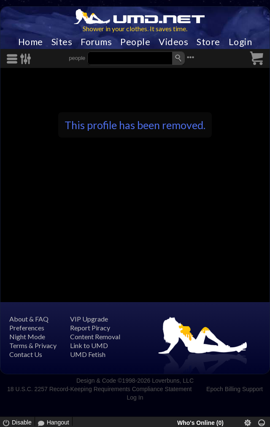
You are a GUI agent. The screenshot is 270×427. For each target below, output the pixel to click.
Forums (96, 41)
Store (208, 41)
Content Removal (95, 336)
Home (30, 41)
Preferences (26, 328)
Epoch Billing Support (234, 389)
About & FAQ (29, 319)
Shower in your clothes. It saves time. (135, 28)
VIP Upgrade (89, 319)
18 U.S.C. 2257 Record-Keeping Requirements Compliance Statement (99, 389)
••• (190, 57)
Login (240, 41)
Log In (135, 397)
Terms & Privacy (33, 345)
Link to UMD (89, 345)
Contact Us (25, 354)
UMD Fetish (87, 354)
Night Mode (27, 336)
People (135, 41)
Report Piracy (90, 328)
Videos (173, 41)
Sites (62, 41)
